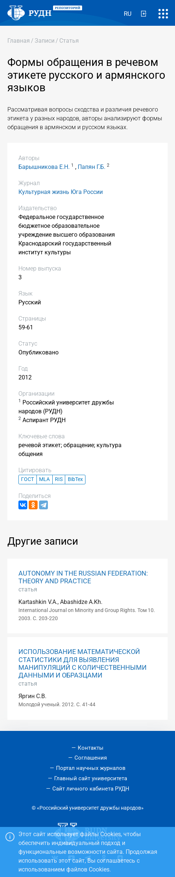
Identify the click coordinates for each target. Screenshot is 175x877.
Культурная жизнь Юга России (60, 191)
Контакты (91, 748)
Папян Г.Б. (91, 166)
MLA (44, 479)
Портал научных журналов (91, 768)
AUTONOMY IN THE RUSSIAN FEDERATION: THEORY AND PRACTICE (83, 577)
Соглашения (90, 757)
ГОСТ (27, 479)
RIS (59, 479)
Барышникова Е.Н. (44, 166)
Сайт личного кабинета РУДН (90, 788)
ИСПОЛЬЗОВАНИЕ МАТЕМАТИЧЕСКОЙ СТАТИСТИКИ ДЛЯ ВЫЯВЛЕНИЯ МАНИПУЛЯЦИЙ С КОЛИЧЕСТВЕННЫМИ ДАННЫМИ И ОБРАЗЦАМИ (82, 663)
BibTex (75, 479)
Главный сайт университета (90, 778)
